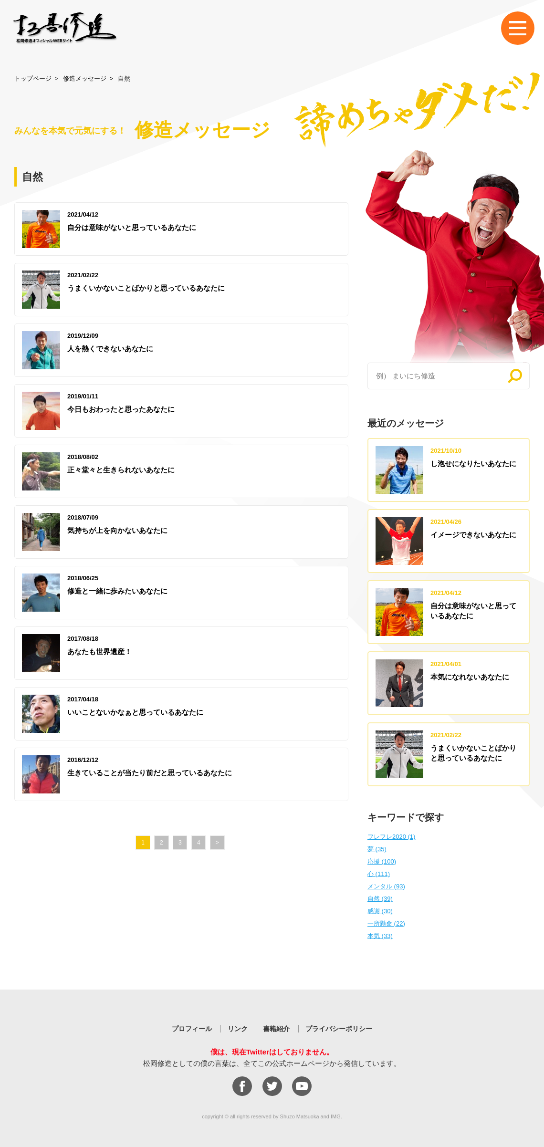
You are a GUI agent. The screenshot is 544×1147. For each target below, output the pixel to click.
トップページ (33, 78)
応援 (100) (381, 861)
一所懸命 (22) (386, 923)
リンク (238, 1028)
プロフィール (192, 1028)
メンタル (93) (386, 886)
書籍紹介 (276, 1028)
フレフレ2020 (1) (391, 836)
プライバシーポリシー (338, 1028)
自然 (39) (380, 898)
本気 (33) (380, 935)
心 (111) (378, 873)
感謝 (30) (380, 911)
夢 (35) (377, 849)
